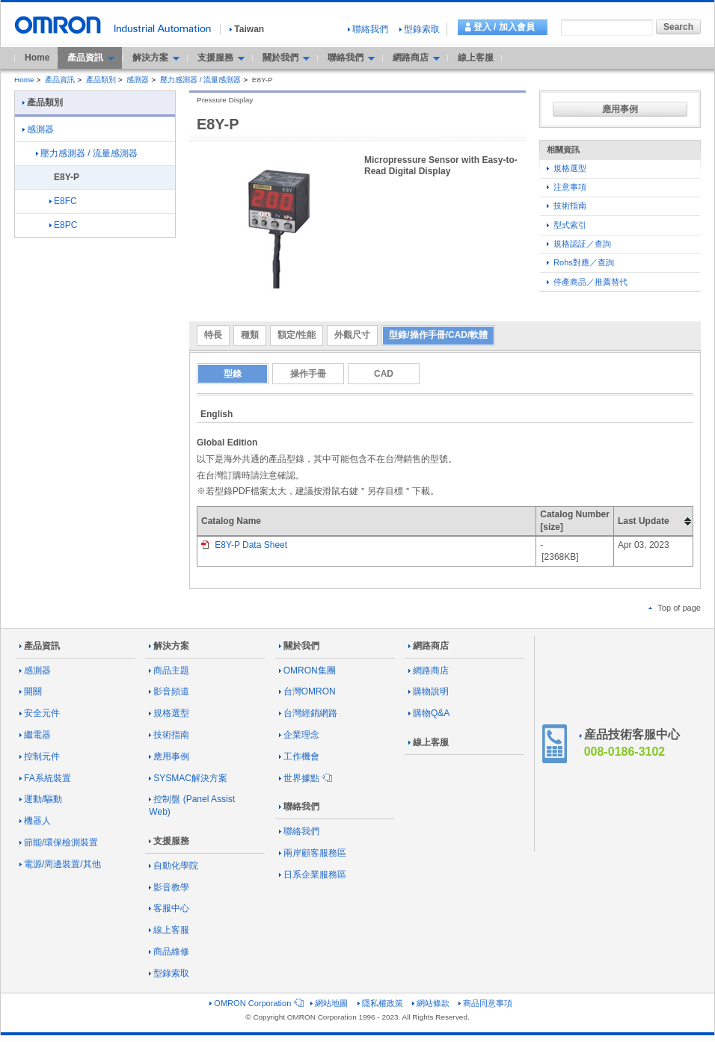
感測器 (137, 79)
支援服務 (169, 841)
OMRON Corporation (255, 1003)
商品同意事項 (485, 1003)
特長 (213, 335)
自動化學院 (173, 865)
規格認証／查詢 (579, 243)
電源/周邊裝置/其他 (60, 864)
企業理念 (299, 735)
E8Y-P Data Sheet (244, 545)
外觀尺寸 (352, 335)
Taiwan (247, 29)
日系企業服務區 (312, 874)
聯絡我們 (368, 29)
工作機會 (299, 756)
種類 (250, 335)
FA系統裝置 (45, 778)
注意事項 (566, 186)
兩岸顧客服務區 (312, 853)
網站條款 (430, 1003)
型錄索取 (419, 29)
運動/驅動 (40, 799)
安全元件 (39, 713)
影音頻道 (169, 691)
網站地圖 (329, 1003)
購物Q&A (428, 713)
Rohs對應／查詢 (580, 262)
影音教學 (169, 887)
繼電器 (35, 735)
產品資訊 (60, 79)
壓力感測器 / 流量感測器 (200, 79)
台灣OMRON (307, 691)
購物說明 (428, 691)
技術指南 (566, 205)
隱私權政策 (380, 1003)
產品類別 (101, 79)
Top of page (674, 607)
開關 (30, 691)
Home (37, 57)
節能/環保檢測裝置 (58, 842)
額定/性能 (296, 335)
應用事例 (620, 109)
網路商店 (428, 646)
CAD (383, 374)
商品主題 (169, 670)
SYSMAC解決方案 (188, 778)
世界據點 (304, 778)
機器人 (35, 821)
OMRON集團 (307, 670)
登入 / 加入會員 (504, 27)
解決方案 (169, 646)
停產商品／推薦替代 (587, 281)
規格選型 (566, 168)
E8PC (63, 225)
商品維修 (169, 951)
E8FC (63, 201)
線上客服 (476, 57)
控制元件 (39, 756)
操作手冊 (308, 374)
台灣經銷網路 (308, 713)
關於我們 (299, 646)
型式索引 (566, 225)
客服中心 (169, 908)
